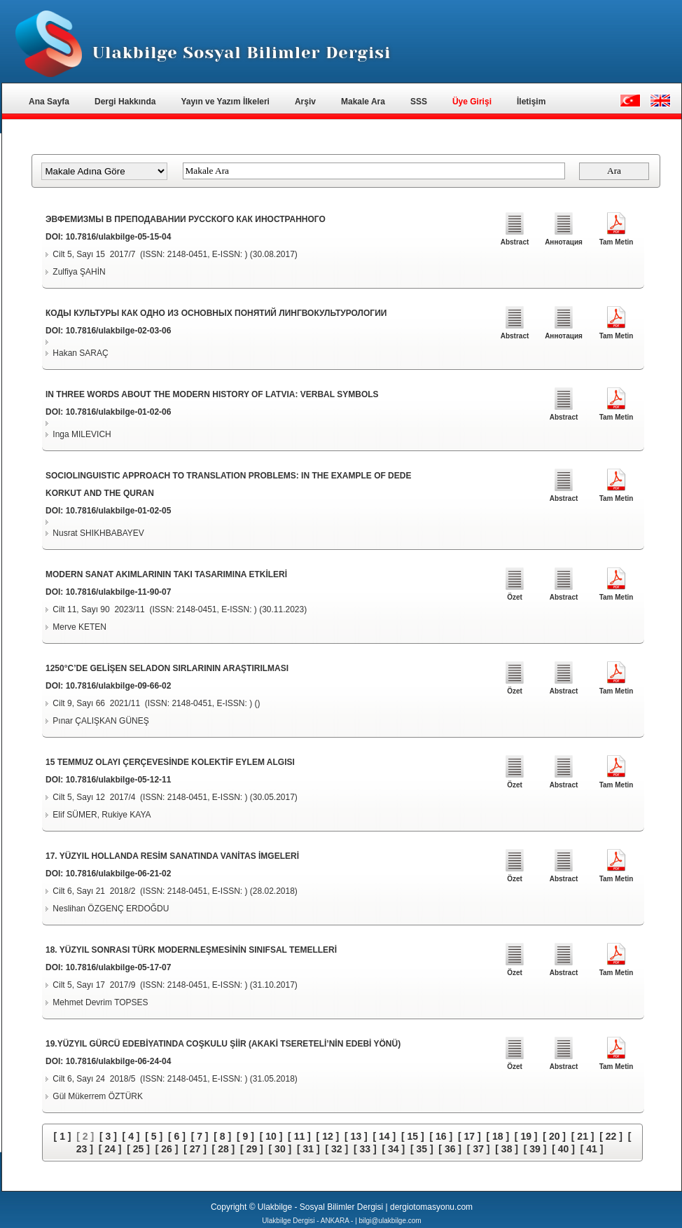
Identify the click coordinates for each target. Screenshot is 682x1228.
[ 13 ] (356, 1136)
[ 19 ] (526, 1136)
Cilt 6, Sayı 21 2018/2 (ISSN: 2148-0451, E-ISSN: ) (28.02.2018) (175, 891)
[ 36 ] (449, 1148)
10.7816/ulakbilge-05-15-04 (119, 237)
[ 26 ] (167, 1148)
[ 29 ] (251, 1148)
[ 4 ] (131, 1136)
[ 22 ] (610, 1136)
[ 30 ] (280, 1148)
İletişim (531, 101)
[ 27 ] (195, 1148)
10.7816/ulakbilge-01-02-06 (119, 412)
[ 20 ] (554, 1136)
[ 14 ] (384, 1136)
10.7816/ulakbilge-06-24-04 (119, 1061)
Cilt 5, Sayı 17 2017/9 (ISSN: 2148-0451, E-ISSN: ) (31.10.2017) (175, 985)
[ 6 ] (177, 1136)
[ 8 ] (222, 1136)
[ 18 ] (497, 1136)
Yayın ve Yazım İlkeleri (225, 101)
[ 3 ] (108, 1136)
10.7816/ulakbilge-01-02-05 (119, 511)
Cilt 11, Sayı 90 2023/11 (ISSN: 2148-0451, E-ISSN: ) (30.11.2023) (180, 609)
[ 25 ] (138, 1148)
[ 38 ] (506, 1148)
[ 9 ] (245, 1136)
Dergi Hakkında (125, 101)
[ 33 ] (365, 1148)
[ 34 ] (393, 1148)
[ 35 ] (421, 1148)
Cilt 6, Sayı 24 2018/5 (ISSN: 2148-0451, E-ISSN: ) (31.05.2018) (175, 1079)
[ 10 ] (271, 1136)
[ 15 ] (412, 1136)
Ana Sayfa (49, 101)
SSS (418, 101)
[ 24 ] (110, 1148)
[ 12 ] (328, 1136)
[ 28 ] (223, 1148)
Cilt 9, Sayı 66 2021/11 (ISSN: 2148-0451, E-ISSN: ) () (156, 703)
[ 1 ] (62, 1136)
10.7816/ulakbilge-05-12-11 (119, 780)
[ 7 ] (200, 1136)
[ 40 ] (563, 1148)
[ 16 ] (440, 1136)
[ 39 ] (535, 1148)
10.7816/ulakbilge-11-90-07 (119, 592)
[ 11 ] (299, 1136)
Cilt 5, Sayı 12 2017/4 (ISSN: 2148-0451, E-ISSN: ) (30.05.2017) (175, 797)
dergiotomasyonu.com (431, 1207)
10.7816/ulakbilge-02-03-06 (119, 331)
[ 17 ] (469, 1136)
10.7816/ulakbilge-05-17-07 (119, 967)
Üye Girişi (472, 101)
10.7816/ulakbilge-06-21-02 (119, 873)
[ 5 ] (153, 1136)
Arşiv (305, 101)
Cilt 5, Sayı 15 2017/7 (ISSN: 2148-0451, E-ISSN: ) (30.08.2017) (175, 254)
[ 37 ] (478, 1148)
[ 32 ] (336, 1148)
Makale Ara (363, 101)
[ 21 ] (582, 1136)
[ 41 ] (592, 1148)
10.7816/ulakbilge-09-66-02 (119, 686)
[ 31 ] (308, 1148)
